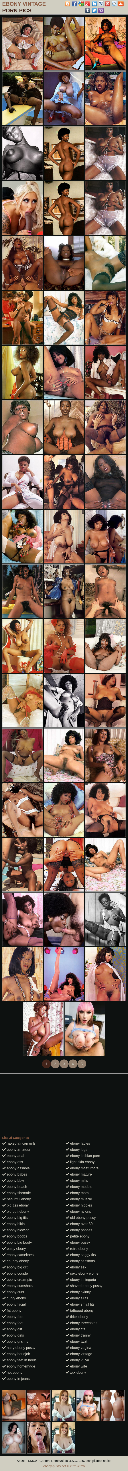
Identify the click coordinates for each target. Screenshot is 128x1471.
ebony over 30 (79, 1224)
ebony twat (76, 1341)
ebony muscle (79, 1199)
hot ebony (12, 1372)
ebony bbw (13, 1180)
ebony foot (12, 1323)
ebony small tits (80, 1304)
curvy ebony (14, 1298)
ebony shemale (16, 1193)
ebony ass (12, 1162)
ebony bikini (14, 1224)
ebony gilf (12, 1329)
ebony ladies (78, 1143)
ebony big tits (15, 1218)
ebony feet (12, 1317)
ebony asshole (16, 1168)
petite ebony (78, 1236)
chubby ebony (15, 1261)
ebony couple (15, 1273)
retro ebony (77, 1249)
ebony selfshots (80, 1261)
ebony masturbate (82, 1168)
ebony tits (75, 1329)
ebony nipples (79, 1205)
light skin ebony (80, 1162)
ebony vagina (78, 1348)
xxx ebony (76, 1372)
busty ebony (14, 1249)
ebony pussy (78, 1242)
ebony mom (77, 1193)
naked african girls (18, 1143)
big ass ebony (15, 1205)
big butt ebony (15, 1211)
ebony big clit (15, 1267)
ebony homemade (18, 1366)
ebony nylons (78, 1211)
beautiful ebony (16, 1199)
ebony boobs (14, 1236)
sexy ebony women (83, 1273)
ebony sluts (77, 1298)
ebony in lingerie (81, 1279)
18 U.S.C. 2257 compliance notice (87, 1461)
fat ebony (11, 1310)
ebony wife (76, 1366)
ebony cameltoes (17, 1255)
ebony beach (14, 1187)
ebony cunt (13, 1292)
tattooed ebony (80, 1310)
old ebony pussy (81, 1218)
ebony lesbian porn (83, 1156)
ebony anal (13, 1156)
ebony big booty (17, 1242)
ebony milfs (77, 1180)
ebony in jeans (16, 1379)
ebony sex (76, 1267)
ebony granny (15, 1341)
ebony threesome (82, 1323)
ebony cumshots (17, 1286)
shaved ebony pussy (84, 1286)
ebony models (79, 1187)
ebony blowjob (16, 1230)
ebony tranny (78, 1335)
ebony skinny (78, 1292)
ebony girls (13, 1335)
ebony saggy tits (81, 1255)
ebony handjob (16, 1354)
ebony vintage (79, 1354)
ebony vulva (77, 1360)
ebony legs (76, 1149)
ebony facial (14, 1304)
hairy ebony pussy (18, 1348)
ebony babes (14, 1174)
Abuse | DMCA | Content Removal (40, 1461)
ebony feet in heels (19, 1360)
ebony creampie (17, 1279)
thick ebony (77, 1317)
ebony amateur (16, 1149)
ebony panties (79, 1230)
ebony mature (79, 1174)
